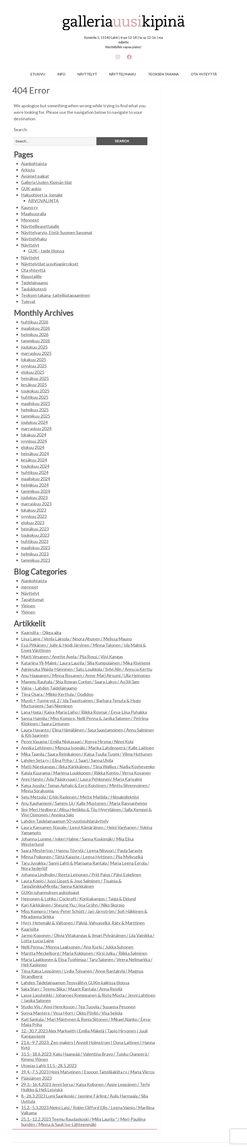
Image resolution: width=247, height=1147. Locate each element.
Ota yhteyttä (204, 74)
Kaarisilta (30, 929)
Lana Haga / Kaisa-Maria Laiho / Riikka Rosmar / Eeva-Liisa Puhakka (84, 712)
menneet (29, 587)
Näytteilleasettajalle (40, 226)
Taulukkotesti (34, 289)
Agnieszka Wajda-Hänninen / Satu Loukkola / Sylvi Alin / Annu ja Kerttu (86, 669)
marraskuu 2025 (36, 353)
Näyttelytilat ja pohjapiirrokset (49, 263)
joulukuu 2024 (34, 422)
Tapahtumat (32, 599)
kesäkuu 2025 (34, 384)
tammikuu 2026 (35, 340)
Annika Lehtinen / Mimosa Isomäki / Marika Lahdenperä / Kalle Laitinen (87, 747)
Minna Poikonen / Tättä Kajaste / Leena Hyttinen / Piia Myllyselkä (82, 856)
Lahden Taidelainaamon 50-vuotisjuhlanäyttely (65, 821)
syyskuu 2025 (34, 365)
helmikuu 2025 (34, 409)
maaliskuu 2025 (35, 403)
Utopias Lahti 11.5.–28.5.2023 (48, 1065)
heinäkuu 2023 (35, 528)
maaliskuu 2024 (35, 478)
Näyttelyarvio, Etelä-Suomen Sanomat (56, 232)
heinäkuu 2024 (35, 453)
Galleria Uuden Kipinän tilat (46, 182)
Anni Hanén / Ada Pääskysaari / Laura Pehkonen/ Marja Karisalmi (81, 779)
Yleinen (28, 605)
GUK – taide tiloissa (46, 250)
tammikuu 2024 (35, 491)
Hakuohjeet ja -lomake (42, 194)
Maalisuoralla (33, 213)
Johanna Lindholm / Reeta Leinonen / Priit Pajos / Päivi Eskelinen (81, 874)
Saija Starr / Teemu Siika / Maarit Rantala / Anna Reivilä (71, 988)
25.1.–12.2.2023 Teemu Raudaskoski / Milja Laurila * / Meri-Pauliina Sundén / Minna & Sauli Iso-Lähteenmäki (83, 1121)
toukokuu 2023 (35, 535)
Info (61, 74)
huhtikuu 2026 (34, 322)
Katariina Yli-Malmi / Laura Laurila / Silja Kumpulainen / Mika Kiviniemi (85, 662)
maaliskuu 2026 (35, 328)
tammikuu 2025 (35, 416)
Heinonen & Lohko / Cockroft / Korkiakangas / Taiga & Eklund (78, 898)
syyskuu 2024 (34, 441)
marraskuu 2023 (36, 503)
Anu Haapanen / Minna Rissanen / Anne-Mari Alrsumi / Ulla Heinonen (85, 675)
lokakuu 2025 (33, 359)
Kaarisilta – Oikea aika (41, 632)
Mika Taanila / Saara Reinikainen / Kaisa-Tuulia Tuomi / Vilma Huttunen (86, 754)
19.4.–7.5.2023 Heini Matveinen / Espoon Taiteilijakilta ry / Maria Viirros (88, 1071)
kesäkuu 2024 (34, 459)
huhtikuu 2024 (34, 472)
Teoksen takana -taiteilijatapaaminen (55, 295)
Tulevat (28, 301)
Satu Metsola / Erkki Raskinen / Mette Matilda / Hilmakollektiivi (80, 797)
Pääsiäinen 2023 (36, 1078)
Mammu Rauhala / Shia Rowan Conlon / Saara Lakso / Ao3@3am (80, 681)
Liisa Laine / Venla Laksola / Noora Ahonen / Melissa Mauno (76, 638)
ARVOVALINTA (43, 200)
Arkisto (28, 169)
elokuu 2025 (32, 372)
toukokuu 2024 (35, 466)
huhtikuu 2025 (34, 397)
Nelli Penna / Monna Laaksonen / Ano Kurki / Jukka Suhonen (77, 947)
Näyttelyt (87, 74)
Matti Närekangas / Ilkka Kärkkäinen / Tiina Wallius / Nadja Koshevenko (88, 766)
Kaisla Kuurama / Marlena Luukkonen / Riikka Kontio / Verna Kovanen (86, 772)
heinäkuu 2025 (35, 378)
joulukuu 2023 (34, 497)
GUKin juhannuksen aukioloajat (50, 892)
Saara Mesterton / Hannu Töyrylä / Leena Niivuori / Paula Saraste (82, 850)
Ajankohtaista (34, 163)
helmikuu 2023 (34, 554)
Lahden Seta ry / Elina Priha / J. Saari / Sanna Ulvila (67, 760)
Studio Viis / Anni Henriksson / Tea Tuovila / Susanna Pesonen (78, 1006)
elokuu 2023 (32, 522)
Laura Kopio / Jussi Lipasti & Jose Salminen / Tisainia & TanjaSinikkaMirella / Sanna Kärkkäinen (71, 883)
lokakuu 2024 (33, 434)
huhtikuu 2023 (34, 541)
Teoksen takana (163, 74)
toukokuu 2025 (35, 391)
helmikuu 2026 (34, 334)
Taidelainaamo (34, 282)
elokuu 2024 (32, 447)
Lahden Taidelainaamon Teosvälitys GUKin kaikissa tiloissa (75, 982)
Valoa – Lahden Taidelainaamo (49, 688)
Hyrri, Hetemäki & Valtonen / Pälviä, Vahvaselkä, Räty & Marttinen (83, 922)
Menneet (30, 220)
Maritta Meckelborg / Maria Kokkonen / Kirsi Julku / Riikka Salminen (84, 953)
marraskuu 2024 (36, 428)
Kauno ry (29, 207)
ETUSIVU (37, 74)
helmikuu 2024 (34, 485)
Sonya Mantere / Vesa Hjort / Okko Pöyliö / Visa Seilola (71, 1013)
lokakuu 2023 (33, 510)
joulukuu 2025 (34, 347)
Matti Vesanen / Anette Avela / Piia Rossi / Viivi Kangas (72, 656)
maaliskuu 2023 (35, 547)
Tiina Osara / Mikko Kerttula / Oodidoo (57, 694)
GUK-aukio (31, 188)
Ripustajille (31, 276)
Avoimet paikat (35, 176)
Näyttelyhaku (122, 74)
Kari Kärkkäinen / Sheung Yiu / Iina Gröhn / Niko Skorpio (72, 905)
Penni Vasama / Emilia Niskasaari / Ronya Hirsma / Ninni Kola (77, 741)
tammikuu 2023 (35, 560)
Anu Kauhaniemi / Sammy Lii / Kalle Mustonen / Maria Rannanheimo (84, 803)
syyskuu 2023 (34, 516)
